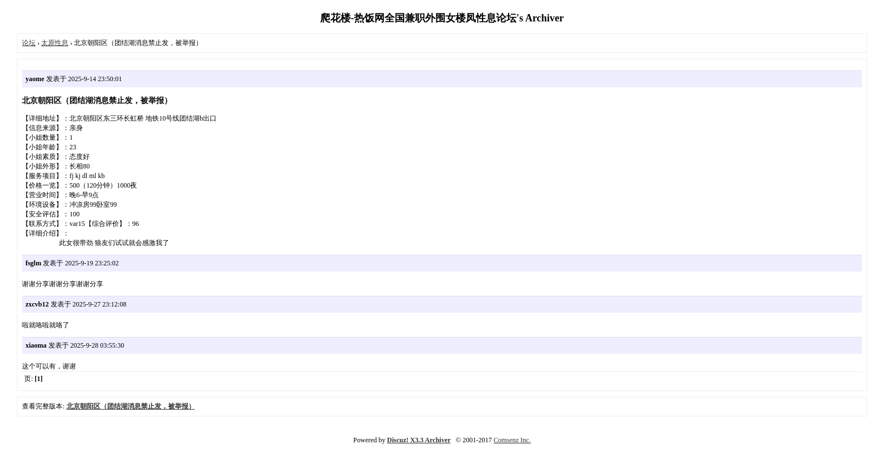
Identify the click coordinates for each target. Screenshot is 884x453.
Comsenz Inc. (512, 440)
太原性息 (54, 43)
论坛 (29, 43)
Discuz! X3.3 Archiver (419, 440)
